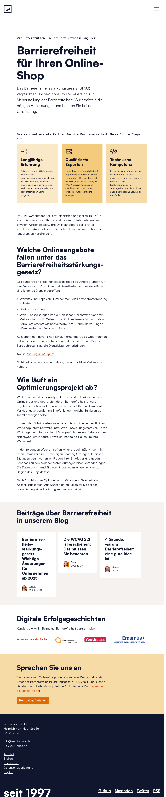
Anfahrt (9, 754)
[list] (90, 564)
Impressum (11, 763)
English (8, 772)
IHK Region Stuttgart (40, 354)
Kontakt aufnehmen (33, 700)
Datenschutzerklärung (18, 767)
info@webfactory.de (17, 741)
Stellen (8, 758)
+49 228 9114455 (15, 746)
